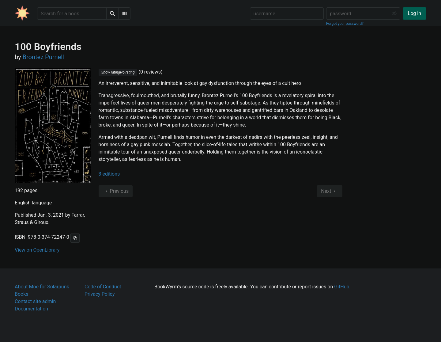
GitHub (341, 287)
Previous (116, 191)
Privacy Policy (100, 294)
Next (329, 191)
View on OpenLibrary (37, 250)
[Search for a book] (72, 13)
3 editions (109, 174)
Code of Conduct (103, 287)
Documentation (31, 309)
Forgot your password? (345, 23)
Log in (414, 13)
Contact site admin (35, 301)
